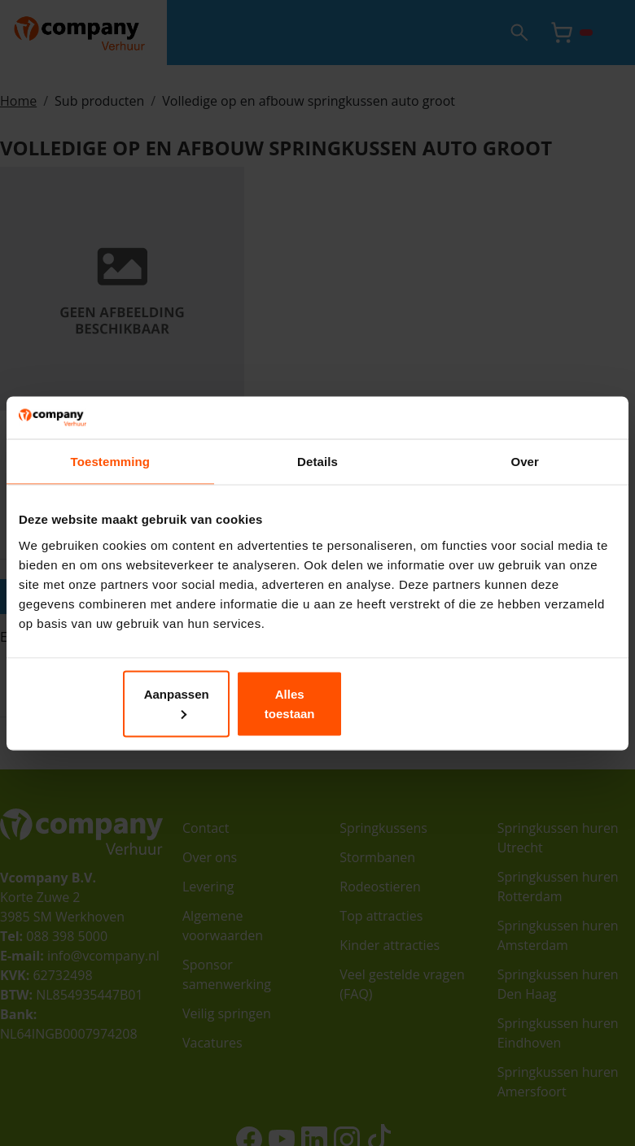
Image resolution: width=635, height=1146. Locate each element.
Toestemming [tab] (111, 471)
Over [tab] (524, 471)
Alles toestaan (517, 703)
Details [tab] (317, 471)
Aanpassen (315, 703)
